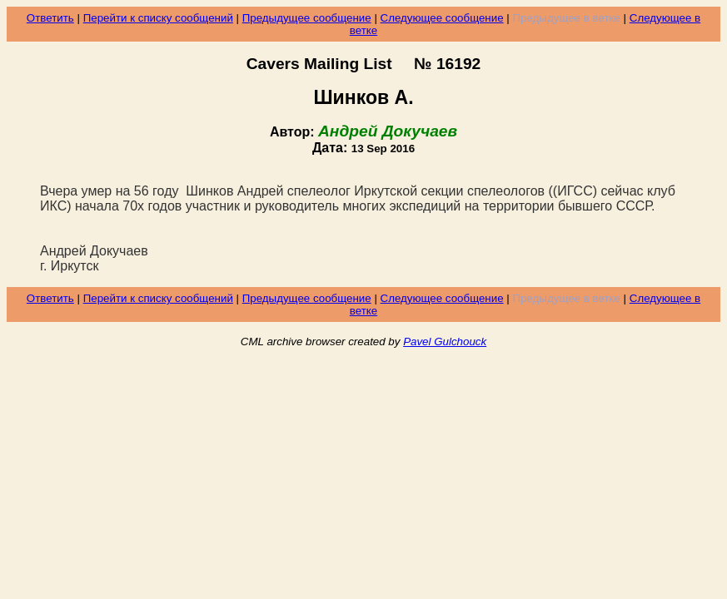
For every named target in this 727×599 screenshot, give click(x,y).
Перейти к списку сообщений (158, 18)
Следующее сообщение (442, 18)
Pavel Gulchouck (444, 341)
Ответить (50, 18)
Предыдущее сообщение (306, 18)
